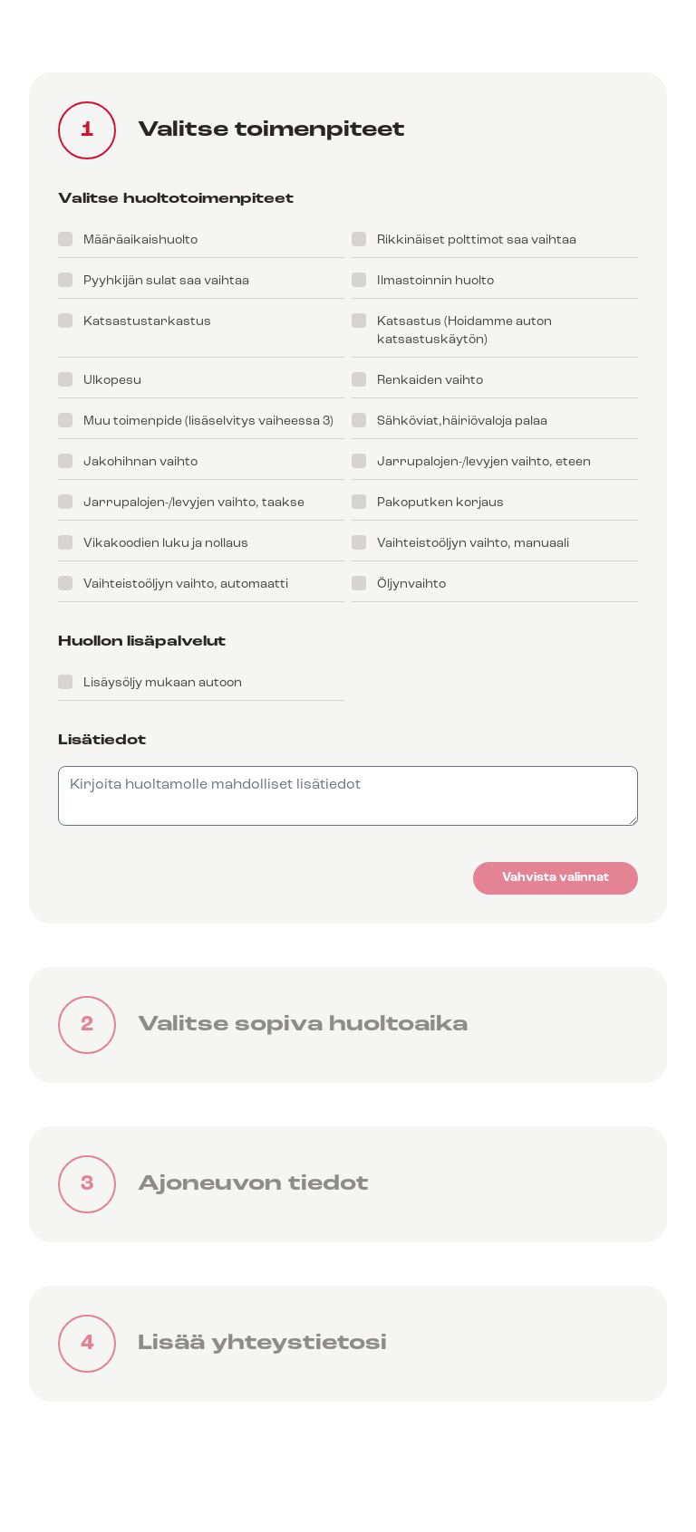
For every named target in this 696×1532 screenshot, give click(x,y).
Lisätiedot (102, 740)
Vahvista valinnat (555, 878)
